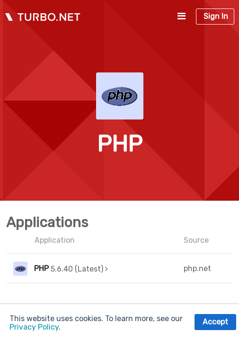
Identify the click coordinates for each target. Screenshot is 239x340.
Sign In (216, 16)
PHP (41, 268)
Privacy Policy (34, 327)
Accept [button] (215, 321)
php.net (197, 268)
